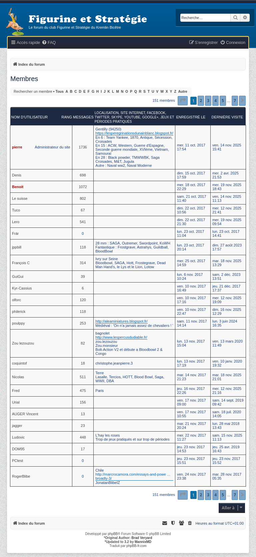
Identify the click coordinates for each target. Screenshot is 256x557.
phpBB (113, 534)
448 (83, 437)
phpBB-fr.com (136, 546)
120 (83, 300)
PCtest (17, 461)
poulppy (18, 323)
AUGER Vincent (25, 414)
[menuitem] (49, 42)
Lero (15, 222)
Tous (60, 91)
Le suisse (19, 198)
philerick (18, 312)
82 (83, 343)
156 (83, 402)
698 (83, 175)
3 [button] (208, 100)
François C (21, 263)
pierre (17, 147)
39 (83, 276)
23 (83, 426)
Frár (15, 233)
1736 (83, 147)
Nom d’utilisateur (29, 117)
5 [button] (223, 100)
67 (83, 210)
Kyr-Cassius (22, 288)
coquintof (19, 363)
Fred (16, 391)
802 (83, 198)
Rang (66, 117)
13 (83, 414)
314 (83, 263)
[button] (183, 100)
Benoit (17, 187)
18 (83, 363)
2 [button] (201, 100)
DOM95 (18, 449)
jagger (17, 426)
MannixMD (143, 542)
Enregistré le (190, 117)
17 (83, 449)
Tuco (16, 210)
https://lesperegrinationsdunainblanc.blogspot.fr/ (134, 133)
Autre (182, 91)
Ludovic (18, 437)
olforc (16, 300)
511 (83, 377)
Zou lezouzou (23, 343)
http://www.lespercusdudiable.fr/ (121, 337)
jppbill (16, 247)
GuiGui (17, 276)
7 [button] (235, 100)
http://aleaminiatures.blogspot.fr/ (121, 321)
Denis (16, 175)
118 (83, 247)
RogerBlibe (21, 476)
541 (83, 222)
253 (83, 323)
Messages (83, 117)
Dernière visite (227, 117)
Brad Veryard (141, 538)
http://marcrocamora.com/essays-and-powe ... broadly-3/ (132, 476)
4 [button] (215, 100)
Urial (16, 402)
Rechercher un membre (33, 91)
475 (83, 391)
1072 (83, 187)
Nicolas (18, 377)
